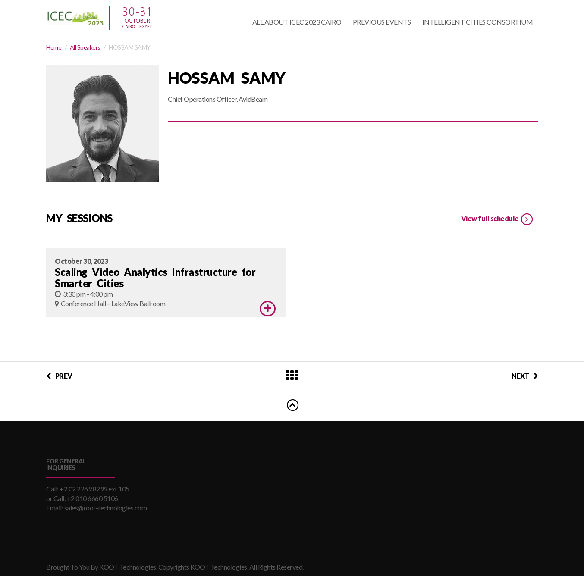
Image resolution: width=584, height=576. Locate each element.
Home (53, 47)
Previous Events (382, 22)
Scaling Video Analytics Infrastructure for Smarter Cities (155, 277)
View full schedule (497, 219)
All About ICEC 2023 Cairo (297, 22)
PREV (59, 376)
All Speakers (85, 47)
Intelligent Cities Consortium (477, 22)
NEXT (525, 376)
